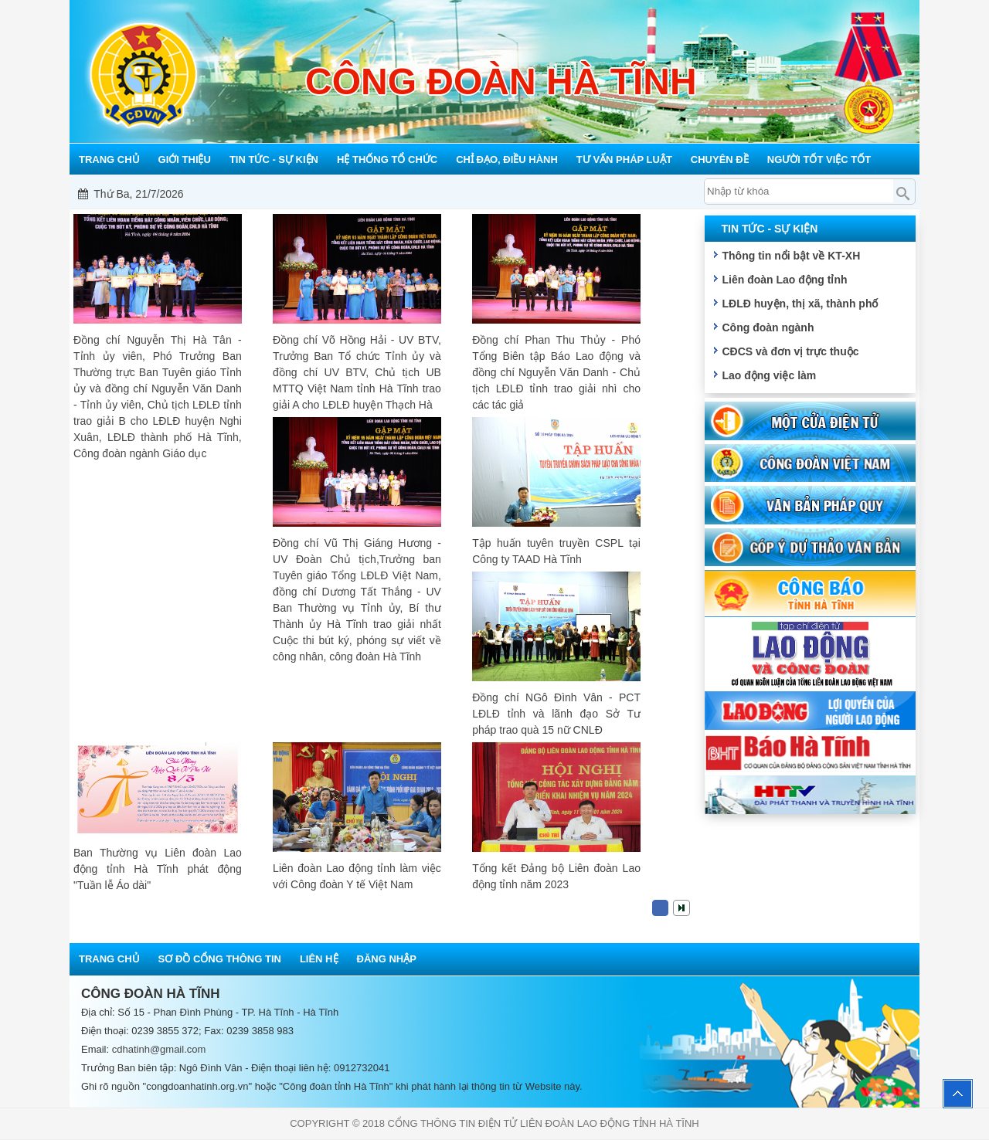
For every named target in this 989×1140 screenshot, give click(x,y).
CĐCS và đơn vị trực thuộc (790, 351)
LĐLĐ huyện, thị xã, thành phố (800, 303)
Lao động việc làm (769, 375)
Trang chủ (109, 959)
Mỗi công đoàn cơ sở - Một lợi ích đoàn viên (505, 194)
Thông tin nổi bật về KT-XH (791, 255)
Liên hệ (319, 959)
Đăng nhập (386, 959)
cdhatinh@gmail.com (159, 1049)
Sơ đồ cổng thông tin (219, 959)
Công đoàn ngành (768, 327)
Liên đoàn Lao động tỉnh (784, 279)
